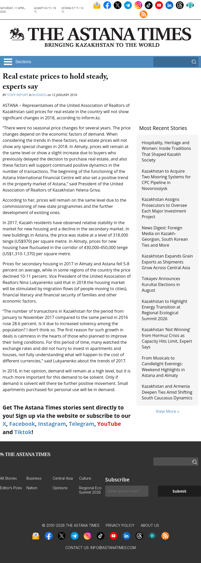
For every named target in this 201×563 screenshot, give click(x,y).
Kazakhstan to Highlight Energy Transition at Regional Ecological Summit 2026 (164, 309)
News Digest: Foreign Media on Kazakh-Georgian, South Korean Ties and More (165, 236)
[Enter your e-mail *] (126, 491)
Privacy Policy (120, 525)
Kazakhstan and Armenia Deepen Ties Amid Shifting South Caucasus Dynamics (167, 392)
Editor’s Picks (11, 488)
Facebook (22, 423)
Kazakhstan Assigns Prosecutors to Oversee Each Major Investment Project (164, 208)
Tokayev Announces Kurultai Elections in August (161, 284)
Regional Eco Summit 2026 (90, 490)
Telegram (81, 423)
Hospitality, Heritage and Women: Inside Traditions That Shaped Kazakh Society (166, 151)
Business (39, 95)
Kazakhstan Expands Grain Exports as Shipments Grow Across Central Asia (167, 261)
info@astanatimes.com (113, 547)
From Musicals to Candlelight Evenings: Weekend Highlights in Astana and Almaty (163, 366)
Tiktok (23, 432)
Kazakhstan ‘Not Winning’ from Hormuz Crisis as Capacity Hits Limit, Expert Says (167, 338)
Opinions (60, 488)
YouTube (109, 423)
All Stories (8, 478)
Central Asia (63, 478)
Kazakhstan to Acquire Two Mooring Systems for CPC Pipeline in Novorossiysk (166, 179)
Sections (23, 62)
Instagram (52, 423)
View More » (167, 411)
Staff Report (17, 95)
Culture (85, 478)
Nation (31, 488)
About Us (150, 525)
